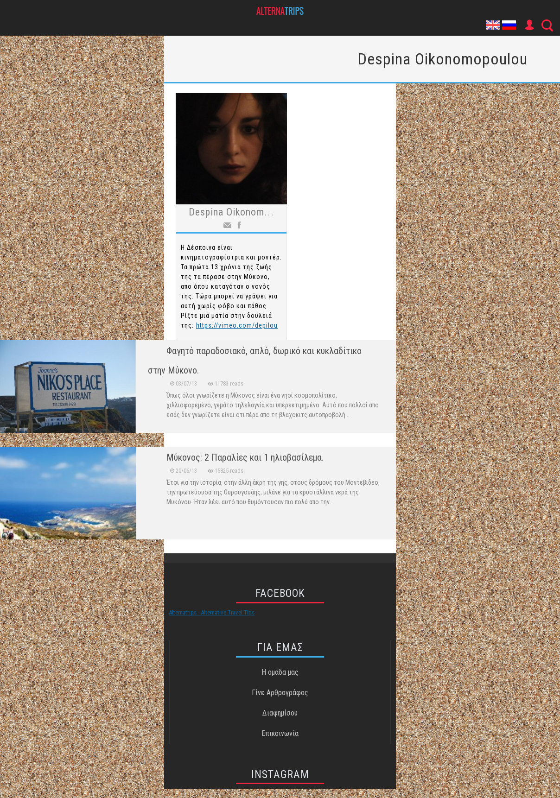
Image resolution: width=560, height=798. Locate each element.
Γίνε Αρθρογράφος (280, 692)
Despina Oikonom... (231, 212)
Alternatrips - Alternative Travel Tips (212, 612)
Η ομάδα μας (280, 672)
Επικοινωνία (280, 733)
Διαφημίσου (280, 713)
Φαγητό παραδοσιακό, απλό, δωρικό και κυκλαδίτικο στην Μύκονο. (255, 360)
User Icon (529, 25)
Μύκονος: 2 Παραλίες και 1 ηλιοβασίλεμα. (245, 457)
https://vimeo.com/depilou (237, 325)
